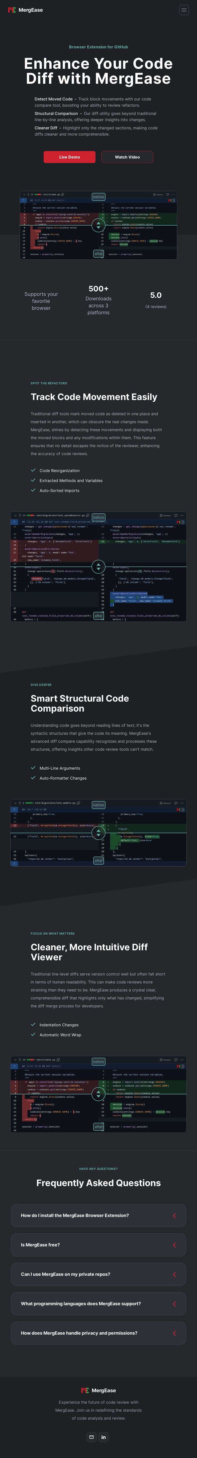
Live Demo (69, 157)
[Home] (25, 10)
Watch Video (127, 157)
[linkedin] (103, 1437)
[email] (92, 1437)
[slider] (98, 225)
